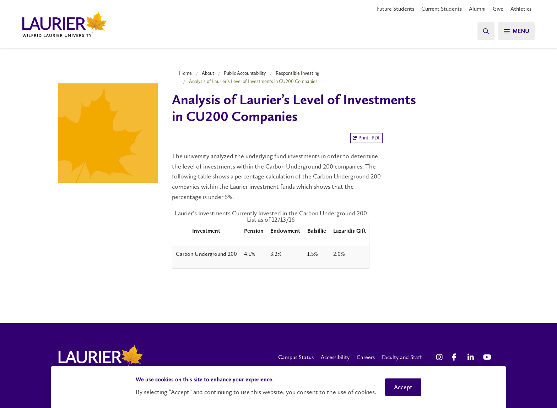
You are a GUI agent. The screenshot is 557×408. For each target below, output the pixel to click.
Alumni (477, 8)
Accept (403, 387)
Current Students (441, 8)
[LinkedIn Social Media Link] (471, 357)
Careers (366, 357)
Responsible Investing (297, 73)
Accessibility (335, 357)
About (208, 73)
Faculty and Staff (402, 357)
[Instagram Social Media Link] (440, 357)
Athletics (520, 8)
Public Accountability (245, 73)
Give (498, 8)
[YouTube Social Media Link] (487, 357)
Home (185, 73)
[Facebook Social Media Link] (456, 357)
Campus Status (296, 357)
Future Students (395, 8)
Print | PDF (366, 138)
